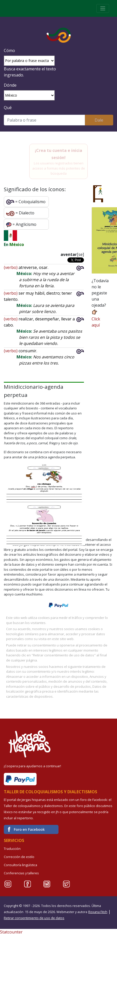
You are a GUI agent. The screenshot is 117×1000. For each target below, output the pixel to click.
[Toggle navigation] (102, 8)
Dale (99, 120)
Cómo (9, 50)
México (16, 244)
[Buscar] (44, 120)
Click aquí (96, 318)
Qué (8, 107)
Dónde (10, 85)
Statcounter (11, 932)
